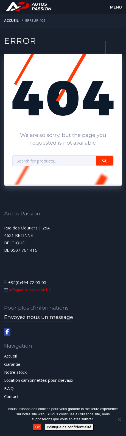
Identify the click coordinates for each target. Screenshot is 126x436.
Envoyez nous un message (38, 317)
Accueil (11, 20)
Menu (116, 7)
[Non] (119, 419)
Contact (11, 396)
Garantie (12, 364)
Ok (37, 426)
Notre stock (15, 372)
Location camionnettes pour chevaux (38, 380)
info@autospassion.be (30, 290)
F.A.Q (9, 388)
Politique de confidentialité (69, 426)
